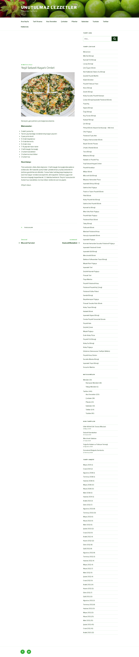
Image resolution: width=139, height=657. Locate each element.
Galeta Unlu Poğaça (90, 187)
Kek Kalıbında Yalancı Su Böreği (94, 72)
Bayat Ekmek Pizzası (90, 144)
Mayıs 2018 (87, 485)
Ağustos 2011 (88, 600)
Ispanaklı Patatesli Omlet (92, 247)
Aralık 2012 (87, 537)
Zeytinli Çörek (88, 327)
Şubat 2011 (87, 624)
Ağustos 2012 (88, 553)
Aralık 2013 (87, 501)
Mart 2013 (86, 525)
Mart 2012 (86, 573)
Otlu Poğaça (87, 132)
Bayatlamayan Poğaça (91, 299)
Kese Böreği (87, 88)
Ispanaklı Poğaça (89, 239)
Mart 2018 (86, 493)
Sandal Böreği (88, 295)
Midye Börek (87, 172)
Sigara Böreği (88, 108)
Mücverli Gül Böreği (90, 175)
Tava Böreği (87, 152)
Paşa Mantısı (87, 279)
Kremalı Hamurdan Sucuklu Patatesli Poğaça (99, 243)
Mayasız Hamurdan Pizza (92, 180)
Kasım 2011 (87, 588)
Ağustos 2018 (88, 473)
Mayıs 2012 (87, 565)
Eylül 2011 (86, 596)
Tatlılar (105, 21)
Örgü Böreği (87, 112)
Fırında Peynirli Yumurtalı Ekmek (94, 319)
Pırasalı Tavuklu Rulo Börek (92, 303)
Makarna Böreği (88, 156)
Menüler (86, 380)
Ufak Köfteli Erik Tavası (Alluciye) (94, 426)
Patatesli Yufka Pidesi (91, 291)
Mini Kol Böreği (88, 56)
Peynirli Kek (87, 323)
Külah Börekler (88, 80)
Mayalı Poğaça (88, 331)
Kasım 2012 (87, 541)
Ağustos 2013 (88, 509)
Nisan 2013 (87, 521)
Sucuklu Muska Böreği (91, 359)
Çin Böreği (86, 124)
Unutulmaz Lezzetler (49, 7)
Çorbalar (64, 21)
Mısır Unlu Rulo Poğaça (91, 211)
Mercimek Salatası (89, 438)
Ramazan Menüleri (92, 383)
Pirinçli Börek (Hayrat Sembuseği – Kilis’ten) (98, 128)
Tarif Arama (37, 21)
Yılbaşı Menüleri (91, 387)
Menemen (86, 52)
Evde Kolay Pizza (89, 335)
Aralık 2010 (87, 632)
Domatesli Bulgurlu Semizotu (93, 450)
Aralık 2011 (87, 584)
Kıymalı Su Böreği (89, 207)
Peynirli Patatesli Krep (91, 283)
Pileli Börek (87, 195)
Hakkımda (24, 27)
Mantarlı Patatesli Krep (91, 231)
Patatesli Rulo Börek (90, 219)
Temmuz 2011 (88, 604)
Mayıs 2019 (87, 465)
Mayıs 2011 (87, 612)
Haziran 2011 (87, 608)
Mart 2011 (86, 620)
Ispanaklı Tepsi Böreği (91, 363)
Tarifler (85, 391)
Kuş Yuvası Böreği (89, 116)
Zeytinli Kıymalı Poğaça (91, 271)
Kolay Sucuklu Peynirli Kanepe (93, 96)
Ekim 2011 (86, 592)
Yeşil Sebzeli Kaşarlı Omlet (92, 164)
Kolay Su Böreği (88, 343)
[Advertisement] (49, 48)
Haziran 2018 (87, 481)
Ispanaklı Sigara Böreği (91, 315)
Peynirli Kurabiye (89, 167)
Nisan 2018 (87, 489)
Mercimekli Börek (89, 255)
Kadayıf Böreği (88, 120)
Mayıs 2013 (87, 517)
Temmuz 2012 (88, 556)
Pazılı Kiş (86, 104)
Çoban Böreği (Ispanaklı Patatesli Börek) (97, 100)
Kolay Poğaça (88, 347)
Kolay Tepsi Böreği (89, 307)
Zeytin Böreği (88, 92)
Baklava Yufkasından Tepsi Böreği (95, 259)
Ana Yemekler (51, 21)
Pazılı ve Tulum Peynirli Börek (93, 191)
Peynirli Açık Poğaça (90, 215)
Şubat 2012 (87, 576)
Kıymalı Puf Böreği (89, 60)
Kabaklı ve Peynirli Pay (91, 160)
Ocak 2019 (87, 469)
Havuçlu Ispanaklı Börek (91, 235)
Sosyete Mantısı (89, 367)
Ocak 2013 (87, 533)
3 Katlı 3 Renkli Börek (90, 148)
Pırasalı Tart (87, 275)
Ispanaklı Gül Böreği (90, 251)
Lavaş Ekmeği (88, 64)
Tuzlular (96, 21)
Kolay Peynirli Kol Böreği (91, 199)
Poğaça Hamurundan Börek (92, 140)
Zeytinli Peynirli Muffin (90, 76)
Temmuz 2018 (88, 477)
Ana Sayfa (25, 21)
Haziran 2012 (87, 561)
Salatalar (85, 21)
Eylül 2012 (86, 548)
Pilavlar (74, 21)
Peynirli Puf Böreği (89, 339)
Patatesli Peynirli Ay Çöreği (92, 287)
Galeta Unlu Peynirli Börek (92, 203)
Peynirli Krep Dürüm (90, 355)
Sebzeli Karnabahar (90, 432)
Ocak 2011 (86, 628)
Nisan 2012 (87, 568)
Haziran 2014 (87, 497)
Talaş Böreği (87, 223)
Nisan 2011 (87, 616)
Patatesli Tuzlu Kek (90, 136)
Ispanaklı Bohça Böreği (91, 183)
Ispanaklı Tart (88, 267)
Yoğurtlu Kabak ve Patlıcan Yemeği (95, 444)
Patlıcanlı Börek (88, 227)
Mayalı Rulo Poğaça (90, 263)
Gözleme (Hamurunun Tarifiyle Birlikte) (96, 351)
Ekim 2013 (86, 505)
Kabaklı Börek (88, 311)
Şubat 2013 (87, 529)
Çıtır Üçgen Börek (89, 68)
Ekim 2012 (86, 545)
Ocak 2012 (87, 580)
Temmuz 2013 (88, 513)
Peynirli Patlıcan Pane (90, 84)
